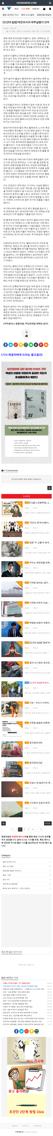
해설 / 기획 (7, 875)
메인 (17, 9)
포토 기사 (6, 879)
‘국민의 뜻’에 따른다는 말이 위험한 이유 (38, 522)
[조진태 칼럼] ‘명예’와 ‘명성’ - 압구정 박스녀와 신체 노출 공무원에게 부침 (38, 642)
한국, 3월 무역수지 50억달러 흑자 (14, 1009)
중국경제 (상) (33, 762)
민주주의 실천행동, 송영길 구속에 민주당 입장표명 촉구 (22, 1024)
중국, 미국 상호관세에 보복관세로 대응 (16, 1001)
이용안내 (15, 1126)
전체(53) (26, 496)
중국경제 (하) (33, 742)
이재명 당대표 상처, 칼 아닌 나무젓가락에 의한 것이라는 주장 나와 (26, 1018)
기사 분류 (25, 9)
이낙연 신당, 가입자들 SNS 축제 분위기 (16, 1015)
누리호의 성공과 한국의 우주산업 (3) (38, 803)
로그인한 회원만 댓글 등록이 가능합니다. (27, 479)
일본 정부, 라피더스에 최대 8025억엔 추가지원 (19, 1012)
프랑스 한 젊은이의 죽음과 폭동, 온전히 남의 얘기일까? (38, 782)
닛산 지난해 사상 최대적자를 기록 (14, 998)
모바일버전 (37, 1126)
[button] (49, 488)
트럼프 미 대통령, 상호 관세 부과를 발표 (17, 1006)
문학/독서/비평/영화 (10, 884)
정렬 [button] (48, 823)
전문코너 (36, 9)
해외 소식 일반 (27, 15)
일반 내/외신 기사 (11, 15)
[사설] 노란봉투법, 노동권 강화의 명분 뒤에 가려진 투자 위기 (38, 502)
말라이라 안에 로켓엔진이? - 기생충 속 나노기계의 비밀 (22, 989)
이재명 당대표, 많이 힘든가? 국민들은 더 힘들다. (38, 582)
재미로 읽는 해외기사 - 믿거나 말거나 (16, 888)
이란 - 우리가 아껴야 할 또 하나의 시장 (38, 702)
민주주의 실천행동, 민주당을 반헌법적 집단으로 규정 (21, 1021)
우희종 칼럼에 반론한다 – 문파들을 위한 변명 (38, 722)
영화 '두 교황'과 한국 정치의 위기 (38, 542)
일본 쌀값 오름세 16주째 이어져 (13, 995)
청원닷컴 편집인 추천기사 (12, 870)
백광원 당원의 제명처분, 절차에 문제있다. (38, 622)
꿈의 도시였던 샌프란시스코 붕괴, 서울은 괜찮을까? (38, 662)
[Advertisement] (26, 920)
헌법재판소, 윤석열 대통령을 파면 (14, 1004)
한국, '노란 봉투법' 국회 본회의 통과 (15, 992)
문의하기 (26, 1126)
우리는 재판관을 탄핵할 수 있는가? (38, 562)
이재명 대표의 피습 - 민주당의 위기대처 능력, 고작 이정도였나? (38, 602)
